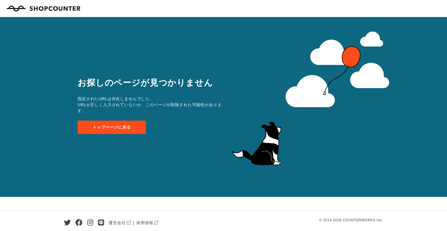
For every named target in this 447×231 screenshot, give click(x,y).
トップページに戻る (112, 127)
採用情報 (144, 222)
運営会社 (117, 222)
